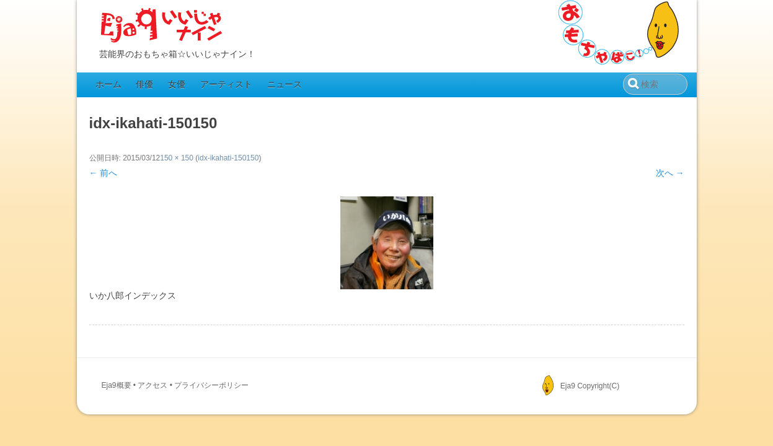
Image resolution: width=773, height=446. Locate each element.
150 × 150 (176, 158)
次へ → (670, 173)
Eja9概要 (116, 385)
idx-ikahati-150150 (228, 158)
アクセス (152, 385)
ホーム (108, 84)
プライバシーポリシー (211, 385)
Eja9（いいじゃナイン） (162, 26)
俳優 (144, 84)
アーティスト (226, 84)
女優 (176, 84)
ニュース (284, 84)
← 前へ (103, 173)
